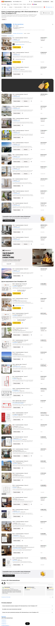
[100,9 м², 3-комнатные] (6, 393)
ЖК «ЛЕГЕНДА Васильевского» (17, 439)
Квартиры (3, 616)
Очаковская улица (20, 427)
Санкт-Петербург (15, 330)
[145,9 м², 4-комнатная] (6, 526)
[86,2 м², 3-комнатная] (6, 538)
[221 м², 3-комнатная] (6, 274)
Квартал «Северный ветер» (16, 366)
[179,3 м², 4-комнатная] (6, 333)
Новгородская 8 (14, 286)
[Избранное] (29, 1)
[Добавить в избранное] (53, 24)
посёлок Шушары (15, 547)
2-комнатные (3, 621)
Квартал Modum (14, 463)
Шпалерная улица (20, 354)
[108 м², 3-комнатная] (6, 159)
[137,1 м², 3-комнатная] (6, 72)
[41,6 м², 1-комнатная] (6, 454)
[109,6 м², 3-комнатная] (6, 123)
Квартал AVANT (14, 560)
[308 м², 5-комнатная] (6, 430)
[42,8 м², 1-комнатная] (6, 550)
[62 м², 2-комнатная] (6, 381)
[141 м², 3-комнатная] (6, 44)
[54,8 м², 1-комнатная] (6, 417)
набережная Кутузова (21, 330)
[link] (52, 1)
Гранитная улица (20, 475)
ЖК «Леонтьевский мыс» (16, 40)
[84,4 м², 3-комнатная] (6, 320)
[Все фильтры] (2, 7)
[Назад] (50, 597)
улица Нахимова (20, 499)
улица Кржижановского (21, 451)
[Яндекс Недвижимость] (7, 1)
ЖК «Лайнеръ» (14, 378)
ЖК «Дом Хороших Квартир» (16, 548)
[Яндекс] (2, 1)
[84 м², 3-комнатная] (6, 442)
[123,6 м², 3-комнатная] (6, 172)
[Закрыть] (53, 7)
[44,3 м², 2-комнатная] (6, 305)
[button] (31, 1)
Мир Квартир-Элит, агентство (19, 44)
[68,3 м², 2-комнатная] (6, 562)
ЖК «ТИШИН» (14, 487)
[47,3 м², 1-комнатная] (6, 466)
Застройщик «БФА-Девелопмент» (18, 33)
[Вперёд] (53, 597)
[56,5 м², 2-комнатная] (6, 490)
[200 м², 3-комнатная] (6, 230)
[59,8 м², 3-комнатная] (6, 478)
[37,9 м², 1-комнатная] (6, 345)
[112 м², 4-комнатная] (6, 502)
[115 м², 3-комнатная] (6, 208)
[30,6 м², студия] (6, 369)
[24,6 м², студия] (6, 405)
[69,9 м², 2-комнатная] (6, 514)
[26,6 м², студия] (6, 290)
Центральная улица (30, 547)
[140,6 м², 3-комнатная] (6, 135)
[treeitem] (4, 4)
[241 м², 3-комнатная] (6, 99)
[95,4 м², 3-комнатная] (6, 357)
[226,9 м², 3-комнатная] (6, 59)
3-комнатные (3, 623)
